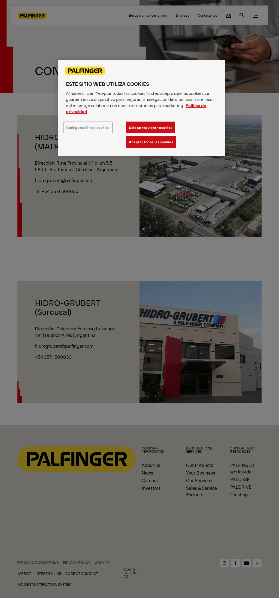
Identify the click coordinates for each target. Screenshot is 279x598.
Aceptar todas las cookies (151, 142)
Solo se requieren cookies (150, 127)
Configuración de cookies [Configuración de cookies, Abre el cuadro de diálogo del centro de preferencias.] (88, 127)
